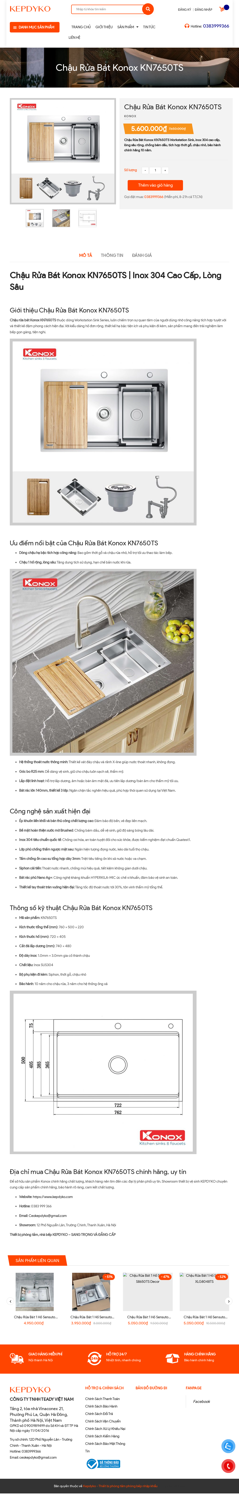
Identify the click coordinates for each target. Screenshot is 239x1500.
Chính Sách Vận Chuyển (103, 1428)
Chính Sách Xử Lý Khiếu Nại (105, 1435)
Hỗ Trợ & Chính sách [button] (104, 1395)
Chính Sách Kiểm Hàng (102, 1443)
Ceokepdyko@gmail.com (48, 1216)
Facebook (201, 1408)
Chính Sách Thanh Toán (102, 1405)
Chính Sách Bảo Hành (101, 1413)
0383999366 (216, 26)
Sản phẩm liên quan (39, 1260)
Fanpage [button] (194, 1395)
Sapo (181, 1493)
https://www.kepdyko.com (53, 1197)
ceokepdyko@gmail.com (38, 1464)
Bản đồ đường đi (151, 1395)
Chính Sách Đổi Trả (99, 1420)
